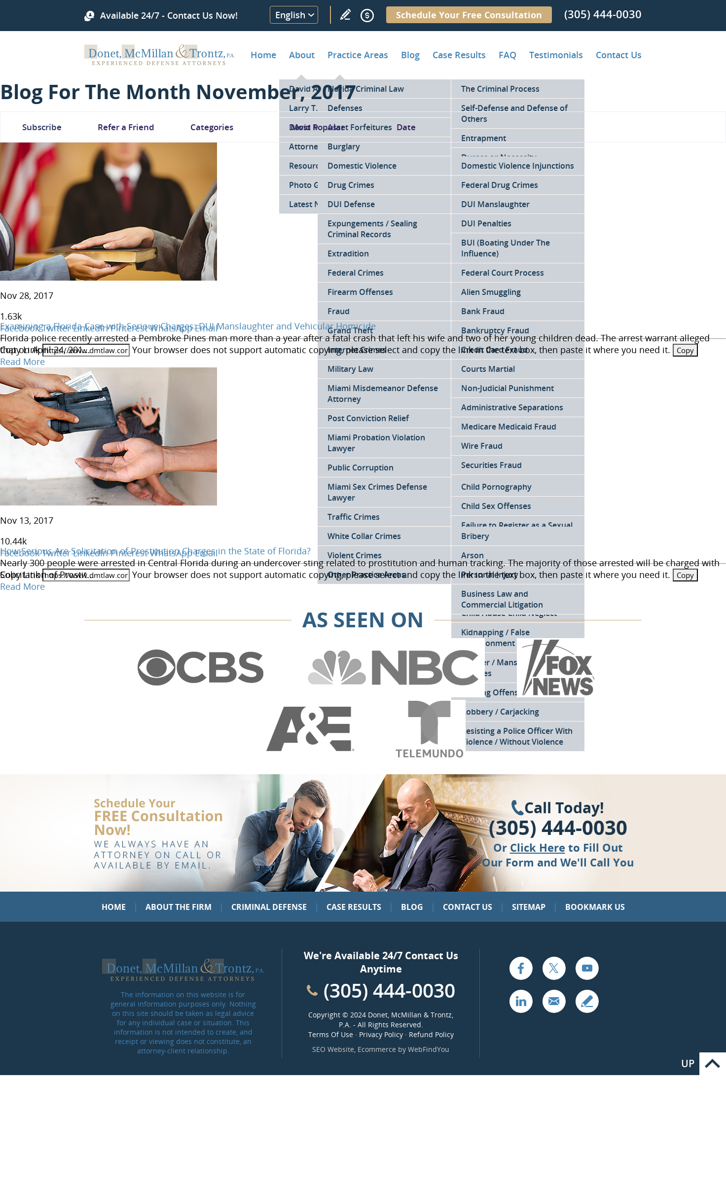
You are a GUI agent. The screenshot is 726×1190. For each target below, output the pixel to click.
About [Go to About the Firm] (302, 55)
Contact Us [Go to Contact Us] (467, 907)
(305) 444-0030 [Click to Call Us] (558, 827)
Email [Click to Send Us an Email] (554, 1001)
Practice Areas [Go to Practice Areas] (357, 55)
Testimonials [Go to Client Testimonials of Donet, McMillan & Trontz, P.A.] (556, 55)
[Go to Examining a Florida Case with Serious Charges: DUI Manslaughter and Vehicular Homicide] (108, 277)
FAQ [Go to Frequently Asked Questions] (507, 55)
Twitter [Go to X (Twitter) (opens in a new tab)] (554, 968)
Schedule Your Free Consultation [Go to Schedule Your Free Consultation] (469, 15)
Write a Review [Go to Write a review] (345, 14)
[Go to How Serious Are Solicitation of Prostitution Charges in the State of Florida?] (108, 502)
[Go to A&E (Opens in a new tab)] (310, 755)
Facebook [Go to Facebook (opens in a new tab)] (521, 968)
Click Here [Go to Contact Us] (537, 847)
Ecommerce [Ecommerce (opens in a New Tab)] (377, 1049)
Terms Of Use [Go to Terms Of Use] (330, 1034)
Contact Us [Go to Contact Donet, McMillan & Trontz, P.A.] (619, 55)
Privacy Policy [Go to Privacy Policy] (381, 1034)
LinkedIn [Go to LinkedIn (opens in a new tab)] (521, 1001)
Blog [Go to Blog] (412, 907)
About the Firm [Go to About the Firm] (178, 907)
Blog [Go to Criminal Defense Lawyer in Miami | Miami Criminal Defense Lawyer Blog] (410, 55)
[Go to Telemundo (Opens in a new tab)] (429, 755)
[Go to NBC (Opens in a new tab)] (393, 694)
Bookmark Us (595, 907)
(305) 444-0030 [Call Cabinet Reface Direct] (389, 990)
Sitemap (528, 907)
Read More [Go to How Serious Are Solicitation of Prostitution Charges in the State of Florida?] (22, 586)
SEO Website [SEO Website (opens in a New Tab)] (333, 1049)
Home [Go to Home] (263, 55)
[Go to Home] (159, 62)
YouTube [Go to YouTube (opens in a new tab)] (587, 968)
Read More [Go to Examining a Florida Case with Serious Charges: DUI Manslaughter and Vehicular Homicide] (22, 361)
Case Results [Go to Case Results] (459, 55)
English (290, 15)
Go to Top (712, 1063)
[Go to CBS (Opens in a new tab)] (200, 694)
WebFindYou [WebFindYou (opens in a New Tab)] (428, 1049)
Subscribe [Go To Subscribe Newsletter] (42, 127)
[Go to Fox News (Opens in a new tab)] (557, 694)
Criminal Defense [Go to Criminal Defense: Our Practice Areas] (269, 907)
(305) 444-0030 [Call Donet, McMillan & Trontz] (603, 13)
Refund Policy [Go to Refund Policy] (431, 1034)
